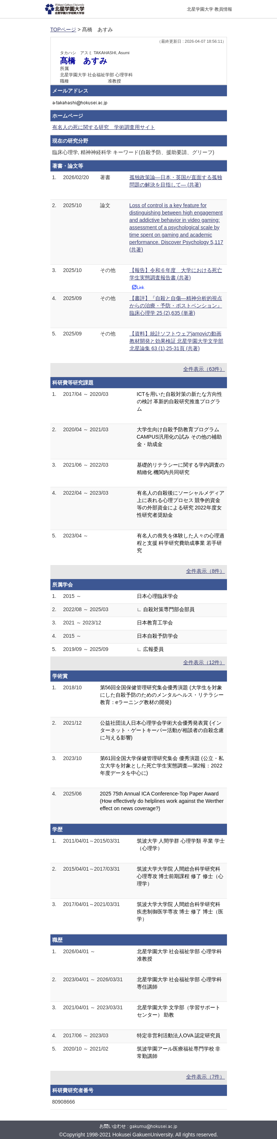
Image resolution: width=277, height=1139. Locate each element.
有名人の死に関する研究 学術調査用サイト (103, 127)
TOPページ (63, 29)
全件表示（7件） (205, 1077)
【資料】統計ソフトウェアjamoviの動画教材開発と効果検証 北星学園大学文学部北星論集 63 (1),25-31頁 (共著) (176, 341)
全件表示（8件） (205, 571)
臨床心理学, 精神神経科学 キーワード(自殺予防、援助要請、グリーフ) (133, 152)
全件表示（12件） (204, 662)
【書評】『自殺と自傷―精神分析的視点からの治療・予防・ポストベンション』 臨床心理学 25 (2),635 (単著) (175, 305)
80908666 (63, 1102)
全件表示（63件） (204, 369)
